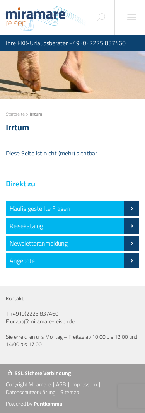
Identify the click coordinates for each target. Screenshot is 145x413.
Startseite (15, 114)
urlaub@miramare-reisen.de (42, 321)
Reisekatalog (74, 226)
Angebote (74, 260)
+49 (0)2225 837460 (34, 313)
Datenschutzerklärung (30, 392)
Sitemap (69, 392)
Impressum (84, 384)
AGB (61, 384)
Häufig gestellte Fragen (74, 208)
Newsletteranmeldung (74, 243)
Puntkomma (48, 403)
